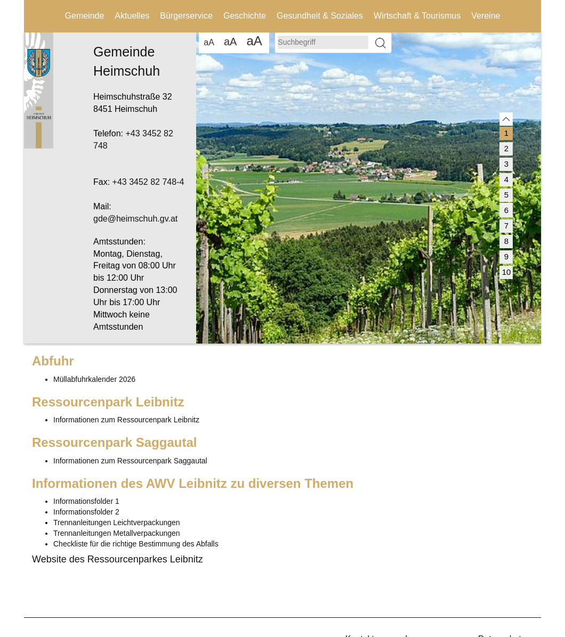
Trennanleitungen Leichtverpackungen (116, 522)
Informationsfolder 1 (86, 501)
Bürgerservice (186, 15)
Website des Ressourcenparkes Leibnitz (117, 559)
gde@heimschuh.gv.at (135, 218)
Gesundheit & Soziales (320, 15)
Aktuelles (132, 15)
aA (209, 42)
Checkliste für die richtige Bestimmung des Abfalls (136, 544)
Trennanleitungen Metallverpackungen (116, 533)
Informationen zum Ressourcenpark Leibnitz (126, 419)
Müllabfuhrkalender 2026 (94, 379)
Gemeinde (84, 15)
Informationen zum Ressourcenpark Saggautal (130, 460)
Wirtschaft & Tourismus (417, 15)
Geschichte (244, 15)
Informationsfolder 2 (86, 512)
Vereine (485, 15)
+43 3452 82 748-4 (148, 181)
